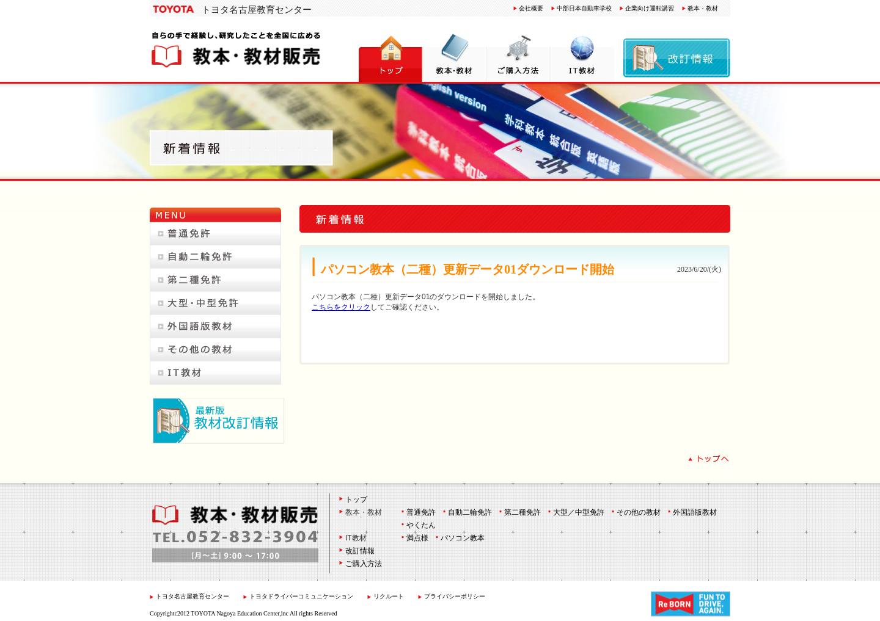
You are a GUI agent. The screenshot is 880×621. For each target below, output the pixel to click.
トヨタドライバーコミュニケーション (302, 596)
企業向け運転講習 (649, 8)
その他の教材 (639, 512)
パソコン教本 (463, 538)
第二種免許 (522, 512)
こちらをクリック (341, 307)
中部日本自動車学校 (584, 8)
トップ (356, 499)
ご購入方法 (363, 563)
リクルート (388, 596)
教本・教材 (703, 8)
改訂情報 (360, 551)
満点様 (417, 538)
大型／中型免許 (578, 512)
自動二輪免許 (470, 512)
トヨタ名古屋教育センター (257, 9)
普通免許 (421, 512)
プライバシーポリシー (454, 596)
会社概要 (531, 8)
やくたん (421, 525)
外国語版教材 (695, 512)
